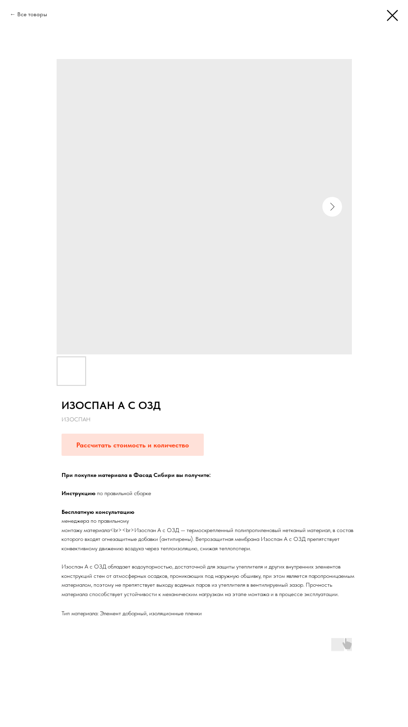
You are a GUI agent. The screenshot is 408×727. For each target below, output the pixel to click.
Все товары (32, 14)
